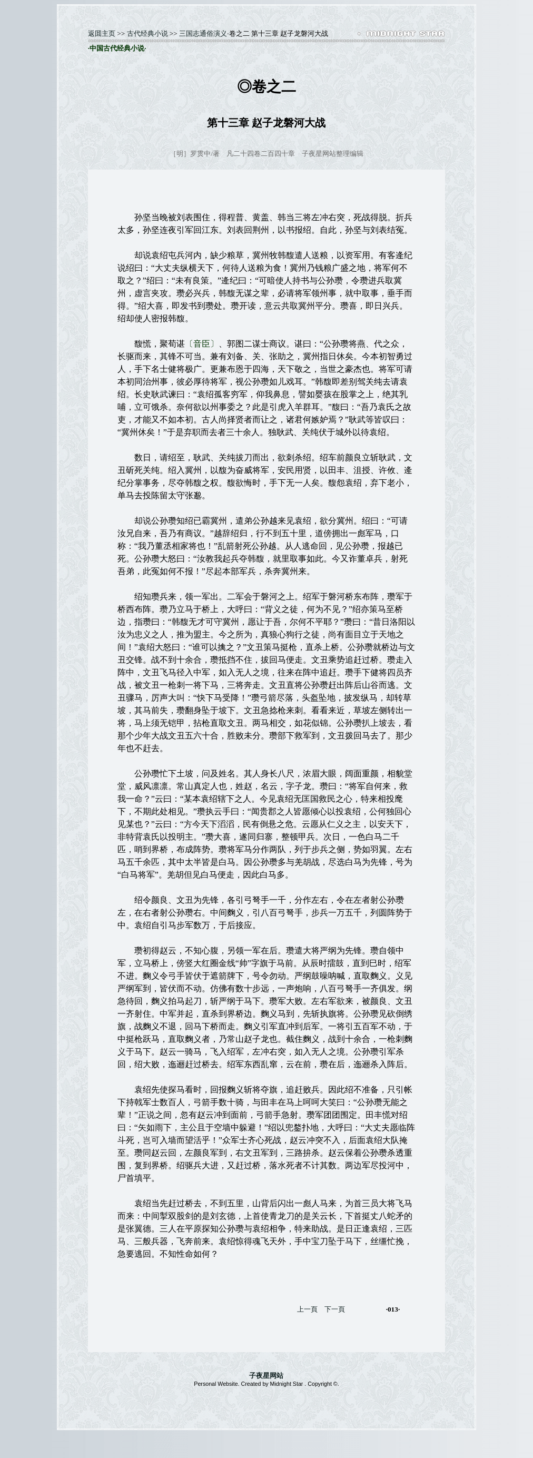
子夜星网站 (266, 1376)
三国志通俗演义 (203, 33)
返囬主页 (101, 33)
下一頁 (334, 1309)
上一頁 (307, 1309)
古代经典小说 (147, 33)
